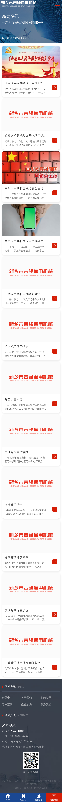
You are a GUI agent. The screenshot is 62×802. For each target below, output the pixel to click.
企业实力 (26, 704)
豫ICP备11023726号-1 (35, 788)
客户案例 (7, 704)
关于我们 (26, 697)
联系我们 (46, 704)
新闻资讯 (20, 38)
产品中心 (7, 697)
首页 (9, 38)
